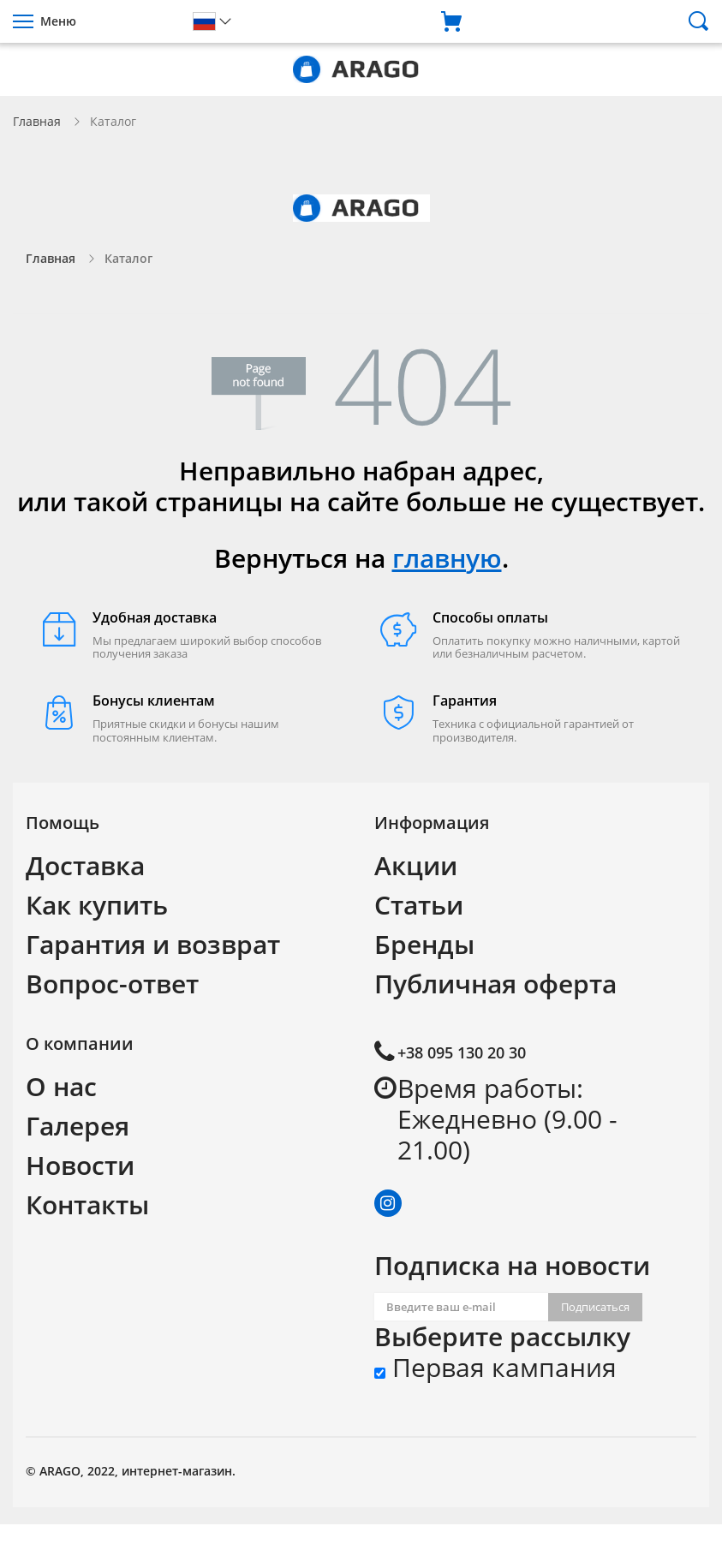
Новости (80, 1165)
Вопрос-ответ (112, 983)
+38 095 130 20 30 (461, 1052)
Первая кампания (495, 1367)
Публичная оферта (495, 983)
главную (447, 557)
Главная (37, 121)
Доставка (85, 865)
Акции (415, 865)
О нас (61, 1086)
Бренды (424, 944)
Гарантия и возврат (153, 944)
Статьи (418, 904)
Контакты (87, 1204)
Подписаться (595, 1307)
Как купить (97, 904)
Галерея (77, 1125)
